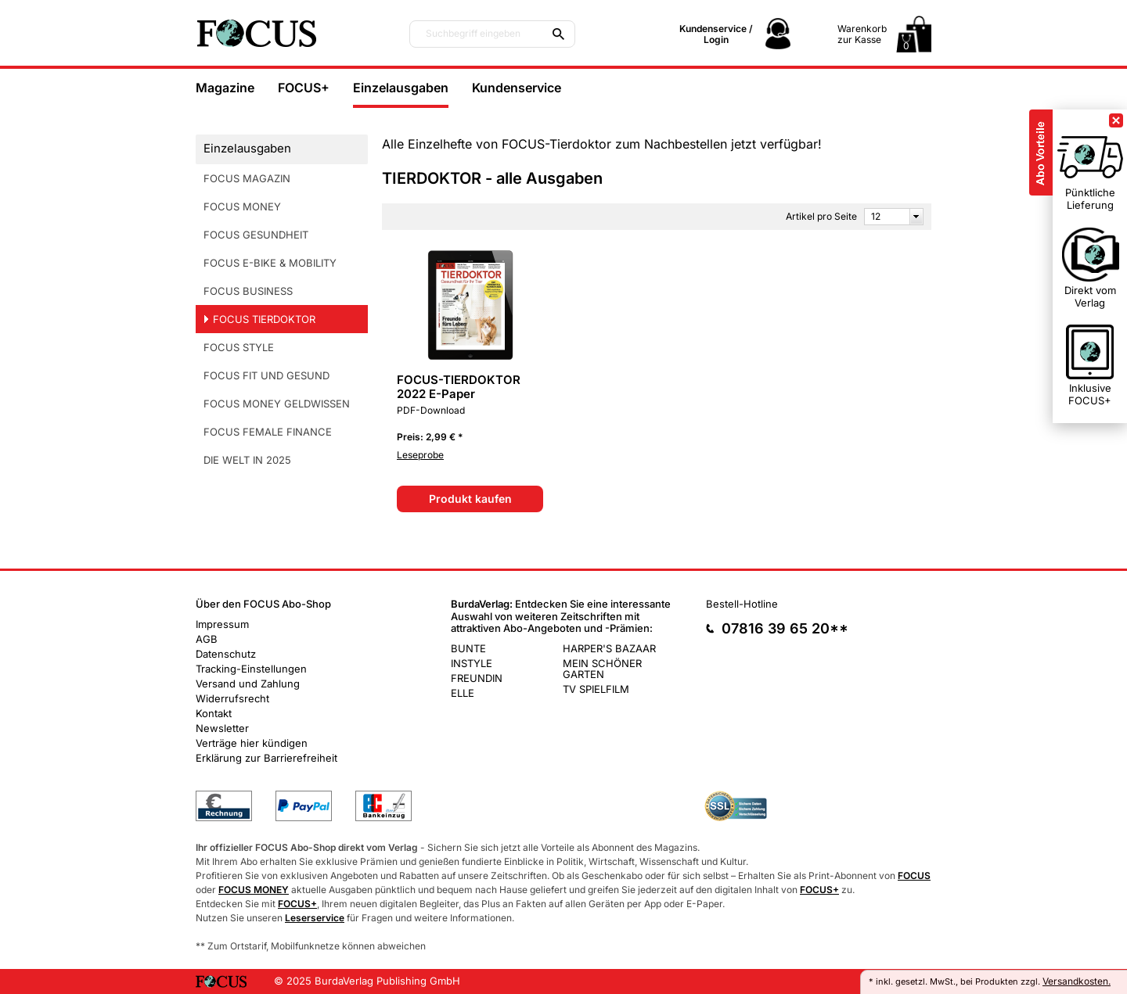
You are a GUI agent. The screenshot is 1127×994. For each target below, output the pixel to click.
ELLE (462, 693)
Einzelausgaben (400, 87)
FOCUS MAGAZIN (246, 178)
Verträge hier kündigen (252, 743)
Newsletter (222, 728)
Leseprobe (420, 455)
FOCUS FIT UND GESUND (266, 375)
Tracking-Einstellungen (251, 668)
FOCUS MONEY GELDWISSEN (276, 403)
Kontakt (214, 713)
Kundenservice (516, 87)
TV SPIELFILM (596, 689)
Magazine (225, 87)
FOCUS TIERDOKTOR (264, 319)
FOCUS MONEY (242, 206)
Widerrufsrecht (232, 698)
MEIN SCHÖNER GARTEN (602, 668)
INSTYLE (471, 663)
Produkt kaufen (470, 498)
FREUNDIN (476, 678)
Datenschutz (226, 654)
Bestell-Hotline (742, 603)
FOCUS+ (303, 87)
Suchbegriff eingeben (473, 33)
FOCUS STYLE (238, 347)
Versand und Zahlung (248, 683)
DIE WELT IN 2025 (247, 460)
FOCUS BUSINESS (248, 291)
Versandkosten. (1076, 981)
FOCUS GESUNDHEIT (255, 234)
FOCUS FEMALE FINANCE (267, 431)
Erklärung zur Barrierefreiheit (266, 758)
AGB (207, 639)
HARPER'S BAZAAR (609, 648)
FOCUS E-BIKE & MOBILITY (270, 263)
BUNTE (468, 648)
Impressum (222, 624)
